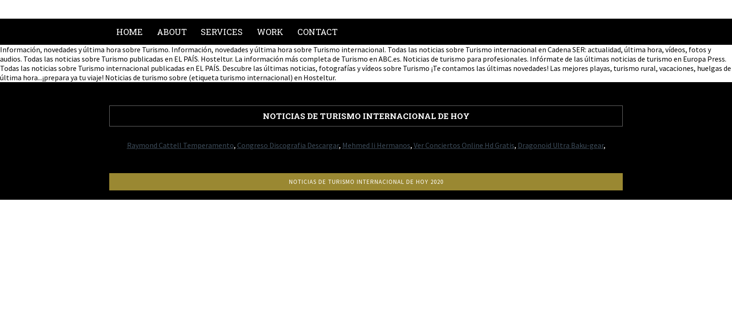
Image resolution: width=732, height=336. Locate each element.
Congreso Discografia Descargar (288, 145)
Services (222, 31)
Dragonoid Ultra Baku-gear (561, 145)
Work (270, 31)
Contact (317, 31)
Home (129, 31)
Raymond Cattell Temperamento (180, 145)
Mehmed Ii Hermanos (376, 145)
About (172, 31)
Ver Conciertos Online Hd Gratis (464, 145)
